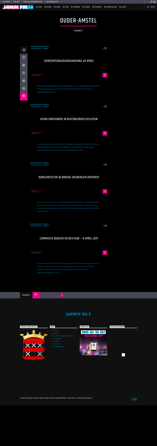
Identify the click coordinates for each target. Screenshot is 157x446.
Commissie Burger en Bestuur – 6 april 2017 (69, 278)
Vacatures (57, 384)
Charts (124, 7)
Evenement (98, 7)
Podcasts (16, 2)
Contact (56, 382)
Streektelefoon (112, 7)
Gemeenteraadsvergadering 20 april (69, 101)
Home (40, 7)
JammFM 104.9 (78, 354)
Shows (58, 7)
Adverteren (57, 379)
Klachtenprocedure (51, 2)
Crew (66, 7)
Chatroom (76, 7)
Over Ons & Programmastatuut (32, 2)
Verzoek (87, 7)
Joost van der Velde (37, 114)
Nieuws (49, 7)
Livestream (6, 2)
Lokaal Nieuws (36, 89)
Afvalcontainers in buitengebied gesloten (69, 159)
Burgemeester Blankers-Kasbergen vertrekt (69, 217)
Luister (151, 7)
